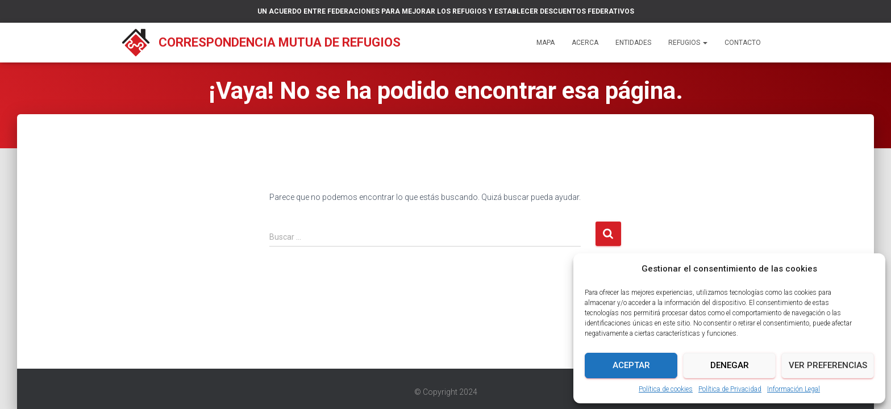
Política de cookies (666, 389)
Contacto (743, 43)
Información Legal (793, 389)
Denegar (729, 365)
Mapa (545, 43)
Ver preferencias (828, 365)
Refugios (687, 43)
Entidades (633, 43)
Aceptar (631, 365)
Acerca (585, 43)
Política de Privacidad (729, 389)
